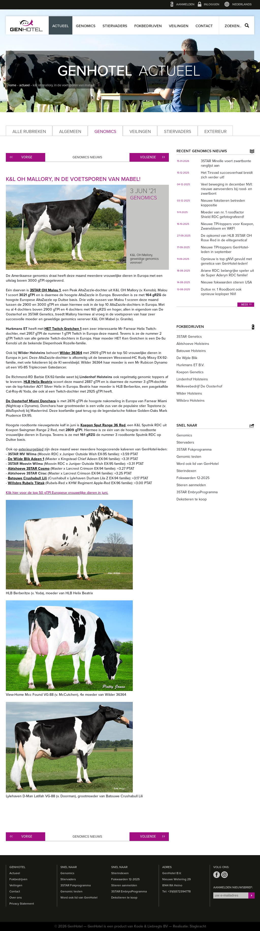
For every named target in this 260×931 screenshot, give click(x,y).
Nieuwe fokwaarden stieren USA (226, 282)
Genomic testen (188, 456)
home (12, 85)
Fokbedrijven (148, 26)
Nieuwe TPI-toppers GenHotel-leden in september (225, 249)
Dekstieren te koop (191, 499)
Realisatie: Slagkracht (189, 926)
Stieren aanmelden (191, 485)
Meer (244, 305)
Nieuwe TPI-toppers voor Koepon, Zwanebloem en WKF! (227, 226)
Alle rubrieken (29, 131)
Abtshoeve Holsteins (192, 344)
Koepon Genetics (190, 372)
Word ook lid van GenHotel (197, 464)
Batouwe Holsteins (191, 351)
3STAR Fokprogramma (194, 449)
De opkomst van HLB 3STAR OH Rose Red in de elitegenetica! (226, 237)
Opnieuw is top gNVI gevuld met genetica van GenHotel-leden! (226, 261)
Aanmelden (185, 4)
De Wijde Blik (186, 358)
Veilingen (178, 26)
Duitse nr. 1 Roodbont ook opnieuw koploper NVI (221, 291)
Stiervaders (115, 26)
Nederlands (242, 4)
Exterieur (215, 131)
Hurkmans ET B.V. (190, 365)
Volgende (148, 157)
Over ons (15, 897)
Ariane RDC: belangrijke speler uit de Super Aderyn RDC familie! (227, 272)
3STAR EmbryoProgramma (197, 492)
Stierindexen (186, 471)
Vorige (26, 157)
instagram (224, 874)
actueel (24, 85)
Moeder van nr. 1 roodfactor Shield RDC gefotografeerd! (222, 214)
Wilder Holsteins (189, 393)
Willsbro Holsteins (190, 400)
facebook (216, 874)
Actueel (60, 26)
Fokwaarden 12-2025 (192, 478)
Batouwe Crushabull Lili (27, 478)
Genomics (85, 26)
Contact (204, 26)
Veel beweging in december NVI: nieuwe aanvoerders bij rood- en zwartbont (226, 189)
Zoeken (247, 25)
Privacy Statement (21, 903)
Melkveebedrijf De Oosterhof (199, 386)
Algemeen (70, 131)
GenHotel (26, 25)
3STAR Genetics (189, 336)
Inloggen (211, 4)
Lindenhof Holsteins (192, 379)
